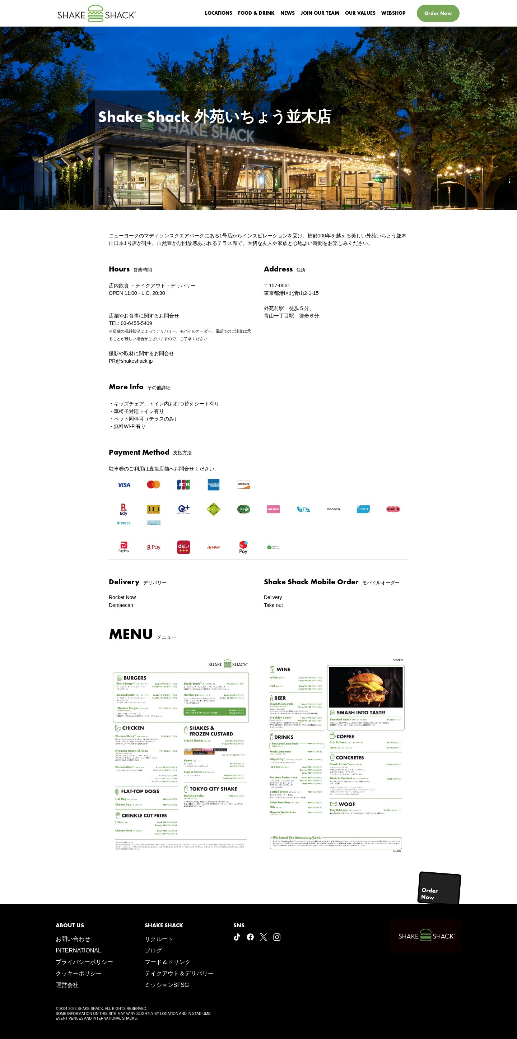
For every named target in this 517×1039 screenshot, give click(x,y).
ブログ (153, 950)
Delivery (273, 597)
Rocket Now (122, 597)
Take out (273, 605)
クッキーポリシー (79, 973)
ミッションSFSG (167, 985)
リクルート (159, 939)
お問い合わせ (73, 939)
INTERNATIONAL (78, 950)
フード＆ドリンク (168, 962)
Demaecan (121, 605)
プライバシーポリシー (84, 962)
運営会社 (67, 985)
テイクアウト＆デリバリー (179, 973)
